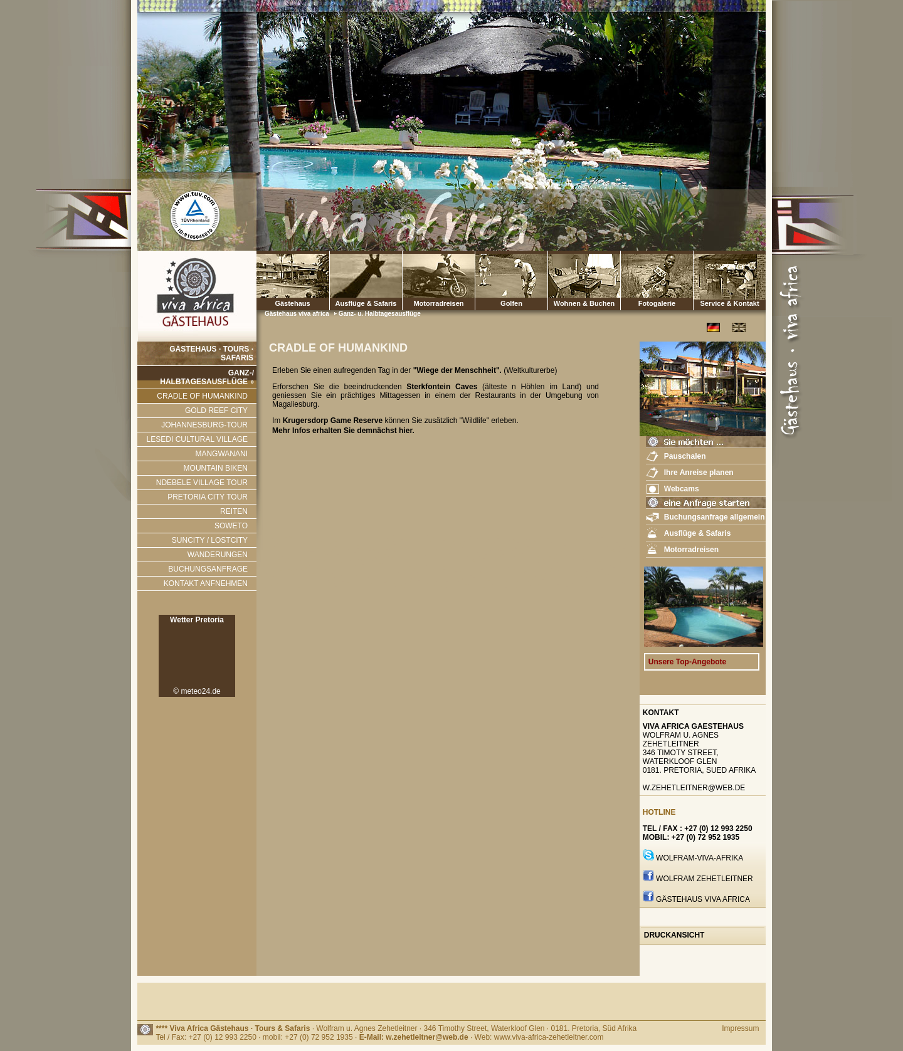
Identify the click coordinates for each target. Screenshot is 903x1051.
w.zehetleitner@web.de (694, 787)
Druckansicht (674, 935)
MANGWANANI (221, 453)
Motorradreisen (439, 280)
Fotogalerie (657, 280)
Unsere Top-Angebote (687, 661)
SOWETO (231, 525)
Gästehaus (292, 280)
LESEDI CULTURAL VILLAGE (197, 439)
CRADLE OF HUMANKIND (202, 396)
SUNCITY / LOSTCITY (210, 540)
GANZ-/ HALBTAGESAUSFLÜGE (207, 377)
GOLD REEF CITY (216, 410)
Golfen (511, 280)
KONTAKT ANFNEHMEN (206, 583)
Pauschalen (685, 456)
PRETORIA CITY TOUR (207, 497)
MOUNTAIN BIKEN (216, 468)
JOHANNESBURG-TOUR (204, 425)
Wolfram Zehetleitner (704, 878)
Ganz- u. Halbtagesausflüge (380, 313)
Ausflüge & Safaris (366, 303)
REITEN (234, 511)
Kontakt (661, 712)
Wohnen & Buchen (584, 280)
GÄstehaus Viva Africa (703, 899)
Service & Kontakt (730, 280)
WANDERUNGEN (217, 554)
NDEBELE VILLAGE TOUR (202, 482)
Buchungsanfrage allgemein (714, 517)
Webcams (681, 488)
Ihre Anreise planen (699, 472)
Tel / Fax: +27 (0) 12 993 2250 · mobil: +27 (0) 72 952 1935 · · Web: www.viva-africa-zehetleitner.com (379, 1037)
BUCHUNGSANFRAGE (208, 569)
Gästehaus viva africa (298, 313)
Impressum (740, 1028)
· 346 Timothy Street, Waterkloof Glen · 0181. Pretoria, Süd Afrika (528, 1028)
